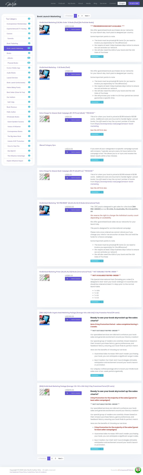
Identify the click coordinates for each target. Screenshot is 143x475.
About (80, 3)
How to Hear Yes (19, 146)
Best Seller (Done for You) (18, 92)
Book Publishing (18, 43)
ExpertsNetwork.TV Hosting (18, 29)
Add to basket (72, 29)
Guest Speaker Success (19, 122)
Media (88, 3)
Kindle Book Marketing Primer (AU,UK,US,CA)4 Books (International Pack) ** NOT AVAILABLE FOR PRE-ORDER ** (79, 272)
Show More (97, 56)
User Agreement (14, 472)
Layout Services (18, 78)
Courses (18, 33)
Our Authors (18, 97)
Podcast (61, 3)
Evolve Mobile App (18, 68)
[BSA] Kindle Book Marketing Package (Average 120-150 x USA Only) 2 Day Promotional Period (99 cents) (77, 386)
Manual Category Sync (48, 145)
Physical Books (19, 63)
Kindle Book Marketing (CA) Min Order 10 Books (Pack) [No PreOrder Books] (67, 22)
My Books (71, 3)
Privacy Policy (23, 472)
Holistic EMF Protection (19, 141)
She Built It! (19, 151)
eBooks (19, 58)
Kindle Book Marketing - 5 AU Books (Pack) (55, 67)
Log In (122, 3)
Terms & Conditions (40, 472)
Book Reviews (18, 107)
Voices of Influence (19, 126)
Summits (19, 38)
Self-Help (19, 102)
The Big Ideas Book (19, 136)
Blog (95, 3)
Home (53, 3)
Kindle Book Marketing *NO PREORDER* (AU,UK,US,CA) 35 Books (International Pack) (70, 203)
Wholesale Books (18, 117)
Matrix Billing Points (18, 87)
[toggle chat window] (138, 470)
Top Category (18, 19)
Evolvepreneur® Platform (125, 470)
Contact (113, 3)
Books (18, 53)
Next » (87, 16)
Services (103, 3)
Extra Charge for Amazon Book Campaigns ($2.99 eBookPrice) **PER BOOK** (67, 171)
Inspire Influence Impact (18, 161)
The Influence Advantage (19, 156)
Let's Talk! (134, 3)
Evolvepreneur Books (19, 131)
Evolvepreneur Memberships (18, 24)
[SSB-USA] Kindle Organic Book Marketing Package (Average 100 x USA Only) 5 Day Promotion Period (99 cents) (79, 313)
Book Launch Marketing (18, 48)
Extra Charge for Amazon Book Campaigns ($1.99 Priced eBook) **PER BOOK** (67, 113)
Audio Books (18, 73)
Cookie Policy (31, 472)
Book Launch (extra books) (18, 82)
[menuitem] (53, 3)
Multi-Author (18, 112)
